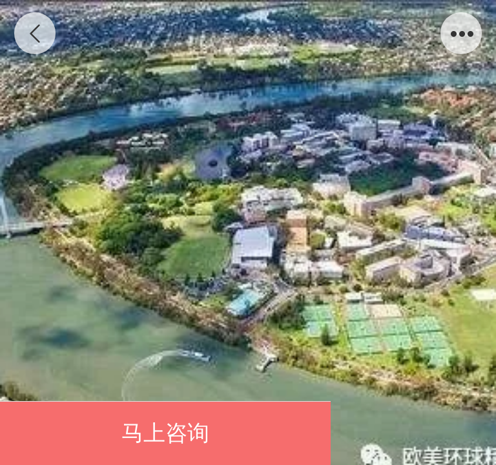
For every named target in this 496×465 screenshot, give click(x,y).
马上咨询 (165, 433)
